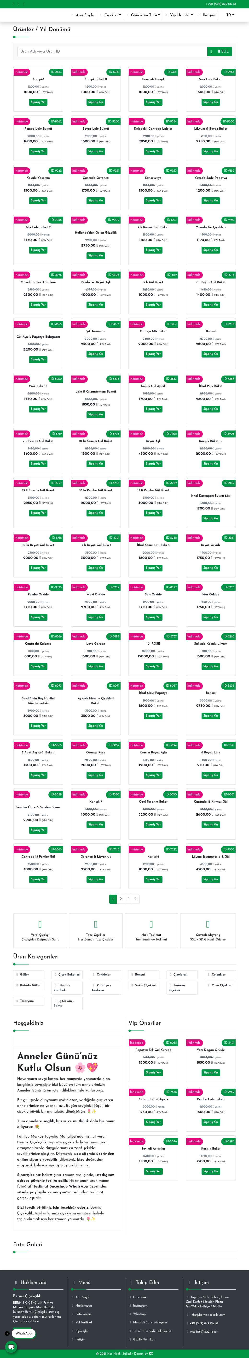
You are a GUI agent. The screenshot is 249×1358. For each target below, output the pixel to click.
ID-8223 (229, 587)
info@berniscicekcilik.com (206, 1314)
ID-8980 (56, 379)
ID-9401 (172, 72)
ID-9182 (229, 170)
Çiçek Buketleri (67, 974)
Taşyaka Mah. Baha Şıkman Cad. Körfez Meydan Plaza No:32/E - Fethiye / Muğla (207, 1302)
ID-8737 (171, 636)
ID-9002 (113, 220)
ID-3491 (229, 1042)
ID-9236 (229, 324)
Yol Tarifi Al (81, 1322)
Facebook (137, 1297)
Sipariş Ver (38, 102)
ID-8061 (229, 794)
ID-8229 (114, 587)
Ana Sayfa (83, 14)
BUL (223, 51)
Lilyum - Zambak (62, 988)
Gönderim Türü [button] (141, 15)
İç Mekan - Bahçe (64, 1003)
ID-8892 (114, 636)
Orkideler (101, 974)
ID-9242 (56, 170)
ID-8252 (171, 538)
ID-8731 (172, 220)
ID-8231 (229, 538)
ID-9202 (171, 434)
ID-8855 (56, 324)
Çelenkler (216, 974)
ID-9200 (228, 121)
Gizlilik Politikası (142, 1339)
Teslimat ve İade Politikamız (150, 1331)
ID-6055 (171, 1042)
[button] (226, 15)
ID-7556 (171, 1092)
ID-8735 (114, 483)
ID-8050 (171, 794)
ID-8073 (56, 685)
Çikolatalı (178, 974)
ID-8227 (171, 587)
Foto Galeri (81, 1314)
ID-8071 (114, 685)
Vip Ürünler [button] (177, 15)
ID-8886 (56, 636)
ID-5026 (171, 1141)
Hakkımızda (81, 1305)
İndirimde (21, 72)
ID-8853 (171, 379)
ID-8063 (56, 849)
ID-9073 (113, 324)
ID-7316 (114, 849)
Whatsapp (138, 1314)
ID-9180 (229, 220)
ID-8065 (56, 745)
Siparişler (80, 1331)
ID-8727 (56, 483)
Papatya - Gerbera (101, 988)
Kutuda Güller (28, 985)
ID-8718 (57, 538)
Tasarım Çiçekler (177, 988)
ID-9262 (56, 121)
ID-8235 (229, 685)
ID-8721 (114, 538)
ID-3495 (229, 1141)
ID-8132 (229, 483)
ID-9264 (228, 72)
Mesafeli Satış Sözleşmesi (148, 1322)
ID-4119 (172, 275)
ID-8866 (229, 379)
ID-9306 (113, 275)
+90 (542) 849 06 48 (221, 4)
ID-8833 (56, 72)
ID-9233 (171, 170)
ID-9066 (56, 220)
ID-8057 (113, 745)
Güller (22, 974)
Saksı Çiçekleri (143, 985)
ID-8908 (228, 434)
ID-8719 (57, 434)
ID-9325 (56, 587)
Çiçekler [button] (108, 15)
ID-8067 (171, 685)
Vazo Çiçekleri (219, 985)
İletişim (206, 15)
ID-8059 (56, 794)
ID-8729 (171, 483)
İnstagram (137, 1305)
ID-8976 (56, 275)
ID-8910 (114, 72)
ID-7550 (228, 849)
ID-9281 (114, 170)
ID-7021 (229, 745)
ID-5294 (171, 745)
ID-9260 (113, 121)
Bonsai (137, 974)
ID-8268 (229, 636)
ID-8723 (114, 434)
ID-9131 (172, 324)
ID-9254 (171, 121)
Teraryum (24, 1001)
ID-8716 (229, 275)
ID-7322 (171, 849)
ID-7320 (113, 794)
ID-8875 (114, 379)
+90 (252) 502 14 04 (202, 1332)
